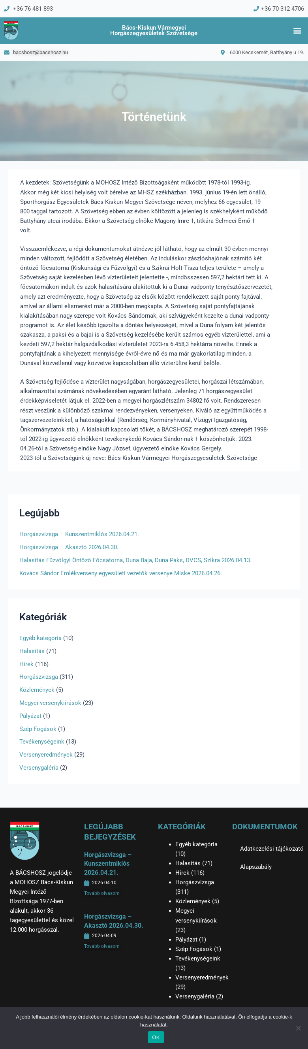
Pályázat (30, 715)
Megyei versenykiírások (50, 702)
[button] (297, 30)
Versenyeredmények (46, 754)
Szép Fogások (37, 729)
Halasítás (32, 651)
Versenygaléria (38, 767)
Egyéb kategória (40, 638)
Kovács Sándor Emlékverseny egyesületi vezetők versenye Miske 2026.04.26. (120, 573)
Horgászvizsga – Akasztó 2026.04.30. (68, 547)
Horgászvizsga (38, 676)
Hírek (26, 664)
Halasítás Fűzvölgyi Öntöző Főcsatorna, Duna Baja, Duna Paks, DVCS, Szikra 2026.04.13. (135, 560)
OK (156, 1037)
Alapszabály (256, 866)
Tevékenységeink (41, 741)
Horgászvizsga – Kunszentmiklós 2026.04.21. (79, 534)
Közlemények (36, 689)
